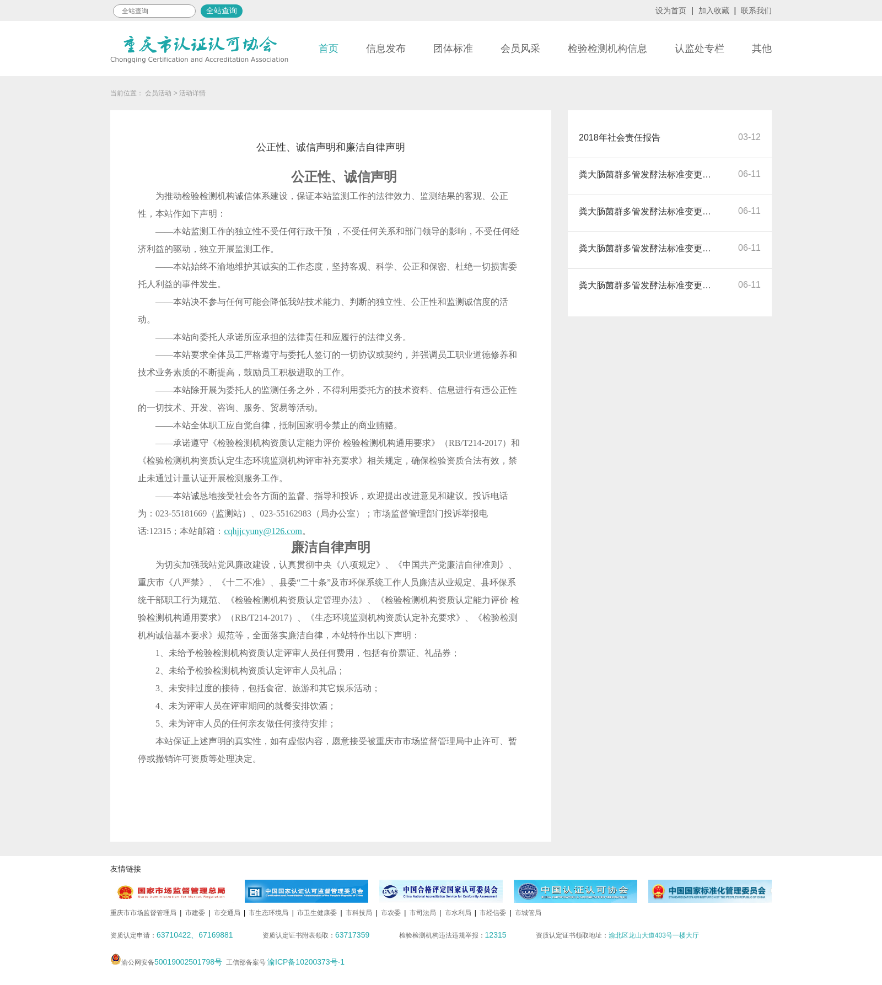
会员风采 (520, 48)
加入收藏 (713, 10)
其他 (762, 48)
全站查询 (221, 10)
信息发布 (386, 48)
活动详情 (192, 93)
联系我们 (756, 10)
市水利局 (458, 913)
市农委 (391, 913)
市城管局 (528, 913)
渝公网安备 (166, 962)
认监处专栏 (699, 48)
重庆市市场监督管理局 (143, 913)
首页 (328, 48)
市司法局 (423, 913)
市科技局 (359, 913)
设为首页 (670, 10)
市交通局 (227, 913)
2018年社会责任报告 (619, 137)
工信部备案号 (285, 962)
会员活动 (158, 93)
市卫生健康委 (317, 913)
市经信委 (493, 913)
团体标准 (453, 48)
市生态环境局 (268, 913)
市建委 (195, 913)
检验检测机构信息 (607, 48)
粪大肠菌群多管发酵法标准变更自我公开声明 (648, 174)
